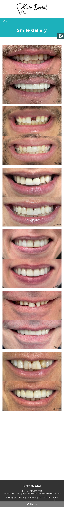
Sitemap (10, 497)
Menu (4, 21)
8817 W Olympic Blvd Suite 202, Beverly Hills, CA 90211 (37, 493)
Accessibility (20, 497)
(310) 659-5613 (35, 491)
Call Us (32, 504)
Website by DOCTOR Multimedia (43, 497)
